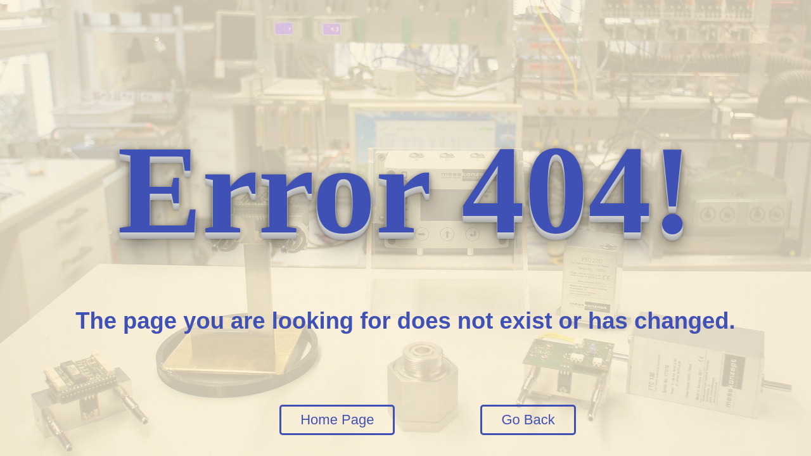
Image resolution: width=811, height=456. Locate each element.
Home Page (337, 420)
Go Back (527, 420)
